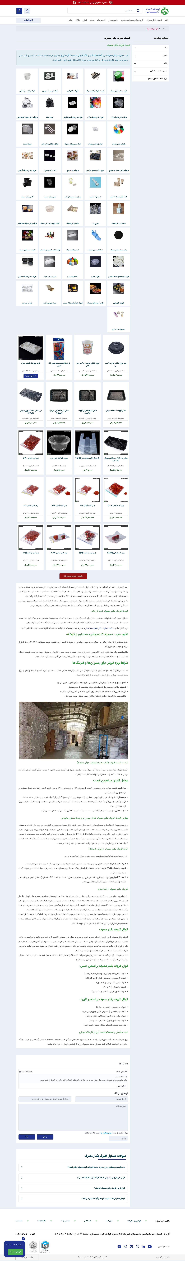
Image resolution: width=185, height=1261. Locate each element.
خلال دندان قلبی (74, 60)
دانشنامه (18, 1221)
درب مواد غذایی (95, 197)
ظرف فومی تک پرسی (50, 91)
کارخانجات (41, 1221)
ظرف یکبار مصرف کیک (119, 117)
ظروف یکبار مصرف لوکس (95, 170)
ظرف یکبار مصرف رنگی (95, 117)
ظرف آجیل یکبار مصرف (95, 303)
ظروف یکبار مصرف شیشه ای (119, 170)
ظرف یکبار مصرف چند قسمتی (118, 276)
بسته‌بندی (121, 371)
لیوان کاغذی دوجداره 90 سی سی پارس (87, 364)
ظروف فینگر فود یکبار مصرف (73, 303)
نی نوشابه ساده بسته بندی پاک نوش (59, 364)
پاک (26, 1136)
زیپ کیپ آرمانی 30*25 (87, 553)
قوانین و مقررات (134, 1221)
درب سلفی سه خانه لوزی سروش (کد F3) (31, 412)
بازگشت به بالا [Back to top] (27, 1257)
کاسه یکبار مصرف (50, 170)
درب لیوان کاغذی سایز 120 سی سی (116, 364)
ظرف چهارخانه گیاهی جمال (30, 363)
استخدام (87, 1221)
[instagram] (125, 1247)
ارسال (45, 1136)
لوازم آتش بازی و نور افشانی (50, 250)
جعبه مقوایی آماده (49, 303)
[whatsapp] (137, 1247)
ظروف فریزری (27, 303)
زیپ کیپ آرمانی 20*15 (30, 458)
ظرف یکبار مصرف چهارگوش (72, 117)
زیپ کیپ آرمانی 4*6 (30, 505)
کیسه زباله (49, 117)
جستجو (138, 10)
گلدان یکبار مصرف (27, 197)
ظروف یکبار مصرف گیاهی (27, 170)
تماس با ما (65, 1221)
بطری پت (95, 223)
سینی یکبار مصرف (50, 276)
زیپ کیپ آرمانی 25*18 (30, 553)
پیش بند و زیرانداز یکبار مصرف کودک (72, 199)
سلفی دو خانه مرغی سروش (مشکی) (59, 412)
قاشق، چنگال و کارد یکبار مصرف (49, 146)
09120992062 (92, 2)
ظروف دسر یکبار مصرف (27, 250)
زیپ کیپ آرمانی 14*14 (116, 505)
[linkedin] (143, 1247)
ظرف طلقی (95, 276)
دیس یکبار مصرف (72, 250)
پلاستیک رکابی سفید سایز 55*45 (87, 458)
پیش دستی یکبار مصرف (118, 250)
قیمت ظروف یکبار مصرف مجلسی (95, 93)
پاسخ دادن (121, 1086)
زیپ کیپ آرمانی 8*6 (87, 505)
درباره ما (109, 1221)
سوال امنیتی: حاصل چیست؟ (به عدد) (106, 1133)
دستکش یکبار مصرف (95, 250)
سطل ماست (27, 144)
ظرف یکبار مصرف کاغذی (118, 197)
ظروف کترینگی (118, 303)
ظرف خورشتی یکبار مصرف (49, 223)
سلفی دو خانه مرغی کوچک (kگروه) (87, 412)
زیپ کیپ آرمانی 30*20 (59, 553)
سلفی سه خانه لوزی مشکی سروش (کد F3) (116, 459)
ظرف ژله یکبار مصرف (95, 144)
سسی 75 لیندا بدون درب (59, 458)
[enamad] (21, 1247)
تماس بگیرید (30, 376)
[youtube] (150, 1247)
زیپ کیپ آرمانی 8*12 (59, 505)
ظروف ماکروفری (73, 91)
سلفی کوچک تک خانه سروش (116, 410)
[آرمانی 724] (156, 10)
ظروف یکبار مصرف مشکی (27, 276)
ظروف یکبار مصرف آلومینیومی (27, 117)
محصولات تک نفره (118, 329)
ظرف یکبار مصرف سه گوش (27, 223)
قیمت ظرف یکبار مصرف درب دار (98, 628)
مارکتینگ (90, 1257)
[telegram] (119, 1247)
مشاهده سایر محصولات (73, 576)
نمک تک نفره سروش (109, 60)
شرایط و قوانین (162, 1257)
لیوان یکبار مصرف (50, 197)
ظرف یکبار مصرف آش (27, 91)
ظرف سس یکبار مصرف (72, 144)
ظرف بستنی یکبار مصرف (118, 91)
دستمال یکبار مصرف (119, 223)
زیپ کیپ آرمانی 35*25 (115, 553)
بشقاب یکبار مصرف (119, 144)
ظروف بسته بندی (72, 170)
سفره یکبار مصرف (72, 223)
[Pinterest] (131, 1247)
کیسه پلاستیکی (72, 276)
